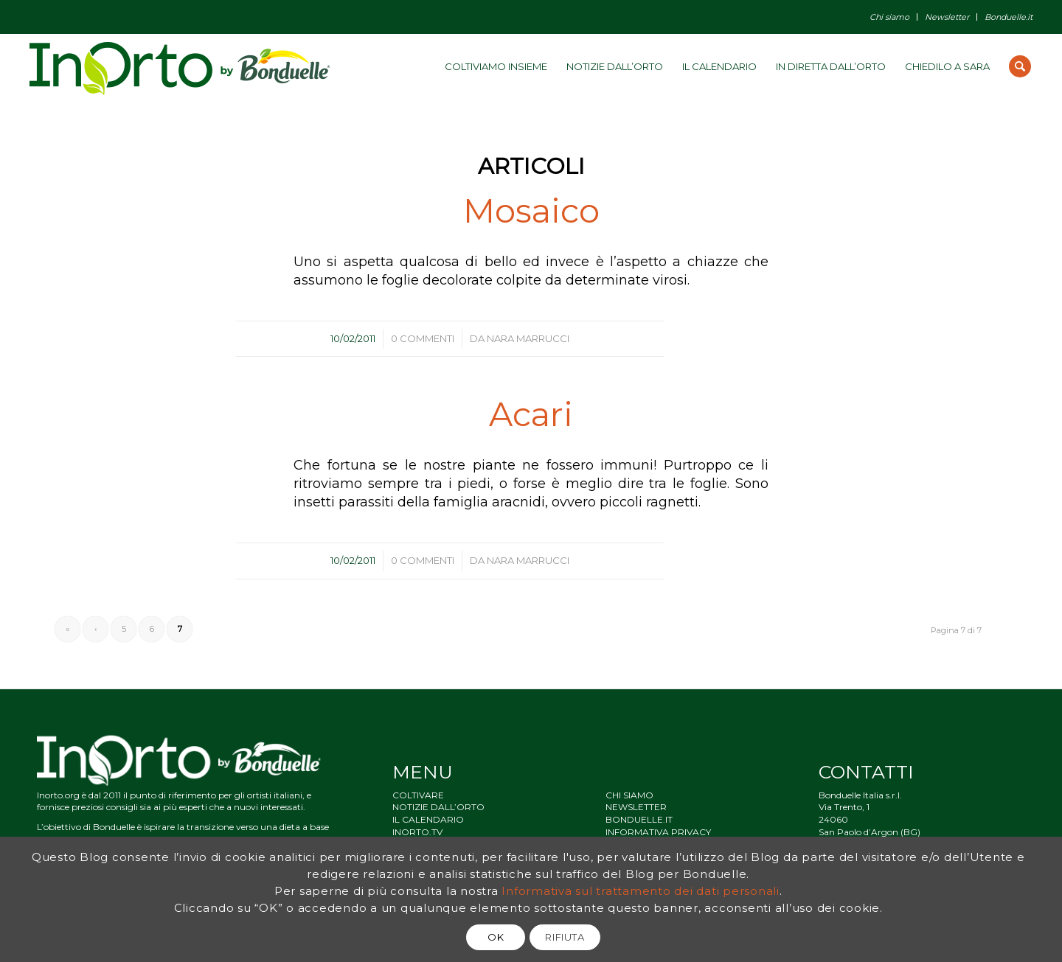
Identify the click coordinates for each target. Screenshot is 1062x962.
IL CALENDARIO (428, 819)
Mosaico (531, 210)
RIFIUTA (565, 937)
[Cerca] (1020, 66)
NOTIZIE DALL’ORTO (438, 806)
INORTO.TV (417, 831)
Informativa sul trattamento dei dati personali (641, 891)
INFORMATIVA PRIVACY (658, 831)
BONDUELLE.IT (639, 819)
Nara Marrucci (528, 338)
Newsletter (947, 17)
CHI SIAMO (629, 795)
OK (495, 937)
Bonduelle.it (1008, 17)
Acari (531, 414)
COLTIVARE (418, 795)
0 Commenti (422, 338)
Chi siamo (889, 17)
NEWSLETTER (636, 806)
